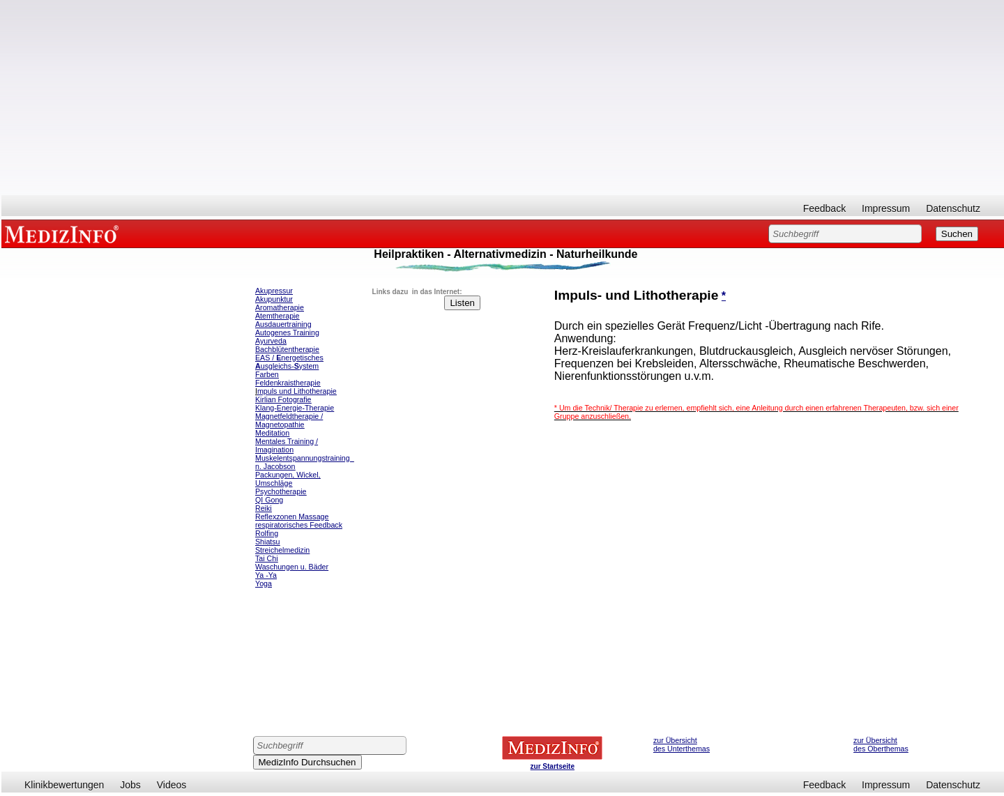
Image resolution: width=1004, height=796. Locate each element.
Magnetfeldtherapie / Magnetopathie (289, 420)
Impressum (886, 208)
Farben (267, 374)
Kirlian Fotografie (283, 399)
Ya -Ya (266, 575)
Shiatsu (267, 541)
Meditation (272, 433)
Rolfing (266, 533)
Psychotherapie (280, 491)
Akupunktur (274, 299)
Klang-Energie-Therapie (294, 408)
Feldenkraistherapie (288, 382)
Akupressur (274, 290)
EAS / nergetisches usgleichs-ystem (289, 361)
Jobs (130, 784)
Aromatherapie (279, 307)
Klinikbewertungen (64, 784)
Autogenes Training (287, 332)
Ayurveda (271, 341)
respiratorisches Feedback (298, 525)
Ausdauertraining (283, 324)
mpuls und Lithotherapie (297, 391)
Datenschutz (953, 208)
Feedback (824, 208)
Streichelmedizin (282, 550)
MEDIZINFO (64, 233)
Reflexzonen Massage (291, 516)
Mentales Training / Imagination (286, 445)
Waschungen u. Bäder (291, 566)
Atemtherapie (277, 316)
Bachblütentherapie (287, 349)
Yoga (263, 583)
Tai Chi (266, 558)
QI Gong (269, 500)
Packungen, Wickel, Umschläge (288, 478)
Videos (172, 784)
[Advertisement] (502, 97)
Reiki (263, 508)
